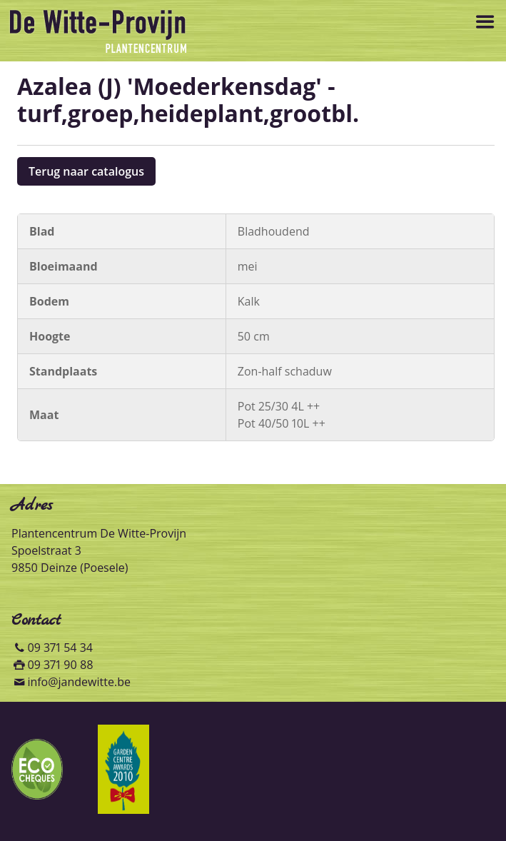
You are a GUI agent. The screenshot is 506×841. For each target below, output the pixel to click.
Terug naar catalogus (86, 171)
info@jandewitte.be (79, 682)
